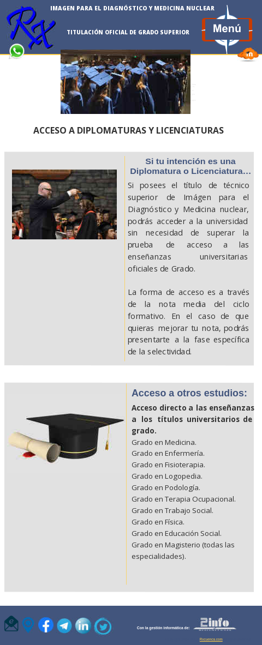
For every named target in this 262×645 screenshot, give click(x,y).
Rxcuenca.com (211, 639)
